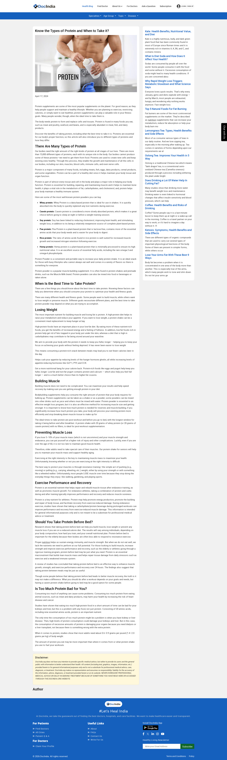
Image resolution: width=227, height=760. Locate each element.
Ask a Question (148, 6)
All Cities (40, 732)
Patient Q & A (42, 736)
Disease (132, 15)
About (94, 728)
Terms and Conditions (176, 756)
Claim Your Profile (45, 746)
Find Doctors (42, 728)
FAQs (93, 732)
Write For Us (97, 739)
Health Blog (87, 6)
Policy (191, 756)
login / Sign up (185, 6)
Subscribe (187, 746)
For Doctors (132, 6)
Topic (121, 15)
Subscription (165, 6)
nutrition (46, 542)
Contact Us (96, 736)
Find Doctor (102, 6)
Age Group (109, 15)
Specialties (94, 15)
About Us (117, 6)
